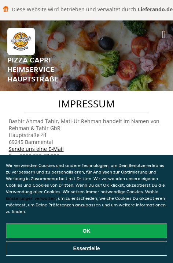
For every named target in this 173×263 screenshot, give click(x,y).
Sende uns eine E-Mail (36, 148)
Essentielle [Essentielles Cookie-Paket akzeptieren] (86, 248)
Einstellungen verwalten (31, 198)
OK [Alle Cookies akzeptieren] (87, 231)
